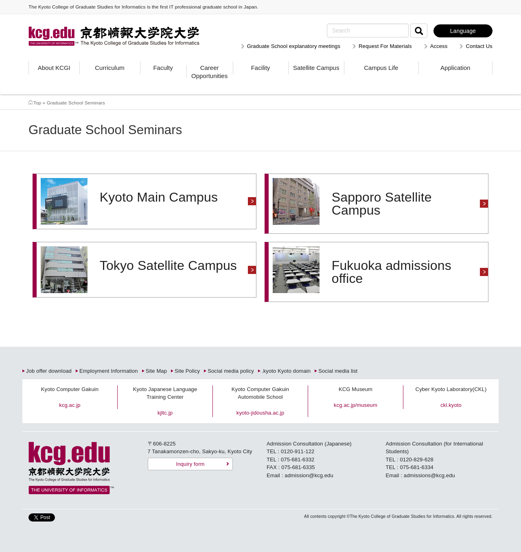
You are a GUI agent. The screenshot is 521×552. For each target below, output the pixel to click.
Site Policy (187, 371)
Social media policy (231, 371)
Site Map (156, 371)
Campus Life (381, 67)
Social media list (337, 371)
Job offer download (49, 371)
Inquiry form (190, 464)
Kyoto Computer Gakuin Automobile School (260, 393)
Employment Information (108, 371)
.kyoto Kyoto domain (286, 371)
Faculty (163, 67)
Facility (260, 67)
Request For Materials (385, 46)
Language (463, 31)
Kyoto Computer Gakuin (70, 389)
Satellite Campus (316, 67)
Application (455, 67)
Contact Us (479, 46)
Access (439, 46)
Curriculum (110, 67)
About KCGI (54, 67)
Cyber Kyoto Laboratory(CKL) (451, 389)
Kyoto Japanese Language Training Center (165, 393)
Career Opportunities (209, 71)
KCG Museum (355, 389)
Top (37, 102)
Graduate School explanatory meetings (293, 46)
